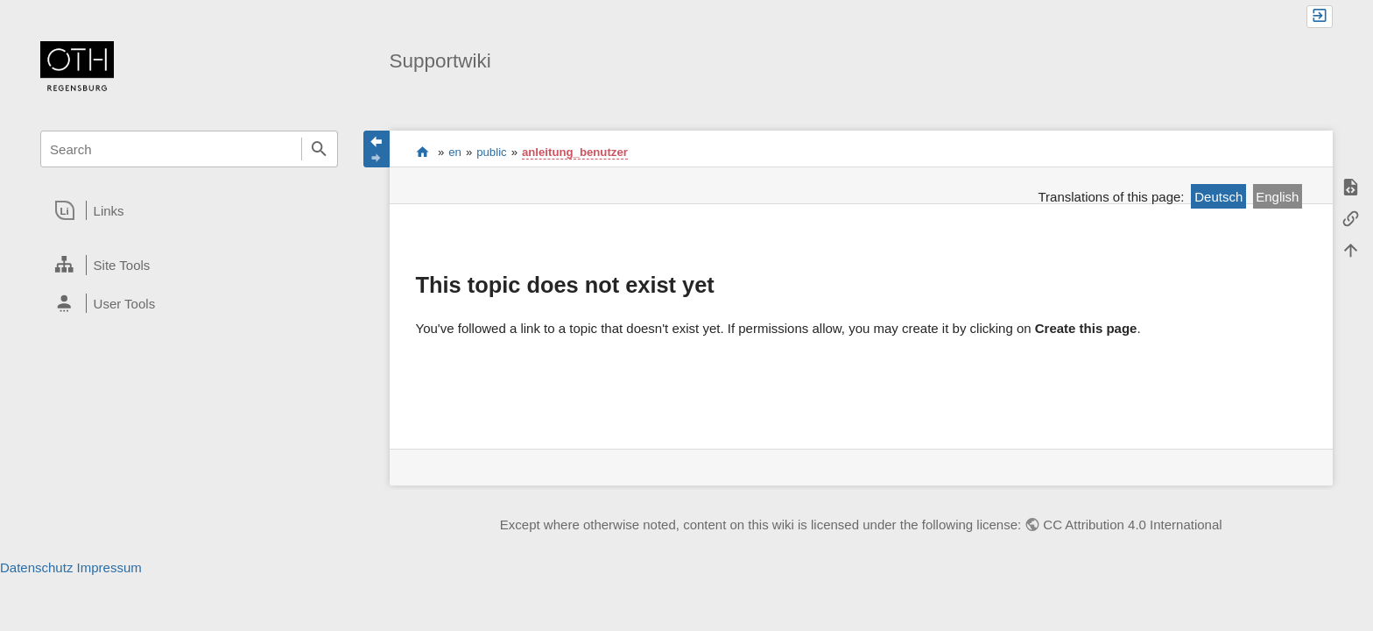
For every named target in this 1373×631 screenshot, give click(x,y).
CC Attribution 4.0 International (1132, 524)
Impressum (109, 567)
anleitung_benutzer (575, 152)
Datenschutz (36, 567)
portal (422, 151)
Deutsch (1218, 196)
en (454, 152)
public (491, 152)
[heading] (188, 210)
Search (319, 149)
